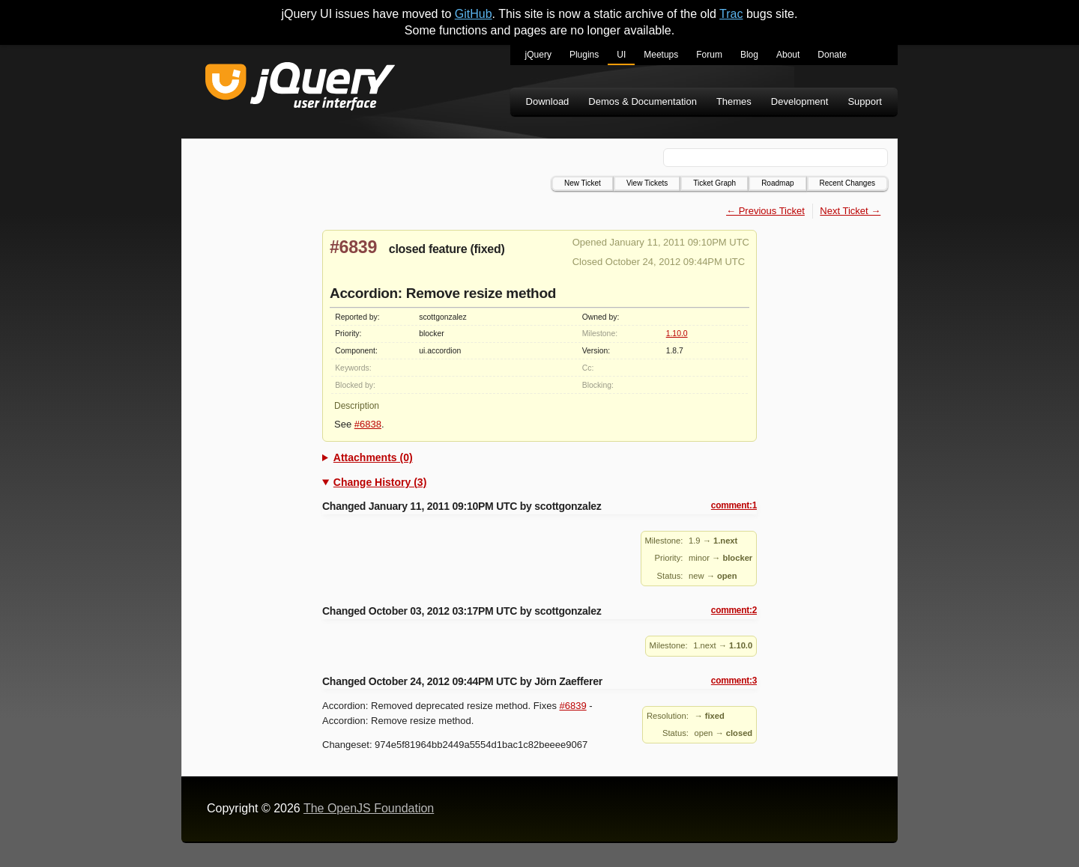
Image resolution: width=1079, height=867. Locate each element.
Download (547, 101)
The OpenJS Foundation (368, 808)
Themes (734, 101)
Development (800, 101)
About (788, 54)
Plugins (584, 54)
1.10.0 (677, 333)
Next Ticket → (850, 210)
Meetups (661, 54)
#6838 (367, 424)
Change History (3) (379, 482)
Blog (749, 54)
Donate (832, 54)
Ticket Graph (714, 183)
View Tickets (647, 183)
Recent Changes (848, 183)
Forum (709, 54)
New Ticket (582, 183)
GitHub (473, 13)
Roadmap (777, 183)
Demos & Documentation (642, 101)
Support (864, 101)
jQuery (538, 54)
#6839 (353, 247)
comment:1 (734, 505)
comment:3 (734, 680)
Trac (731, 13)
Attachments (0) (373, 457)
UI (621, 54)
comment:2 (734, 610)
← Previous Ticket (765, 210)
